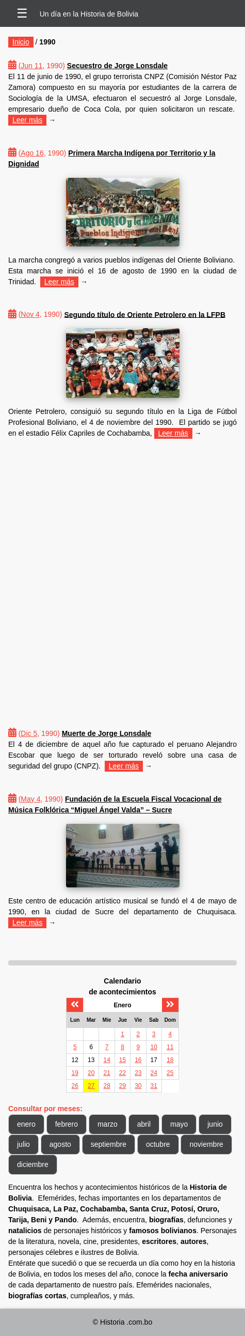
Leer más (27, 120)
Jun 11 (31, 66)
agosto (60, 1144)
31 (154, 1085)
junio (215, 1124)
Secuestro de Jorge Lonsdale (117, 66)
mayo (179, 1124)
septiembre (108, 1144)
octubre (158, 1144)
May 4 (30, 799)
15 (122, 1060)
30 (138, 1085)
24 (154, 1073)
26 (75, 1085)
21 (106, 1073)
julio (23, 1144)
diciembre (32, 1164)
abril (144, 1124)
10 (154, 1047)
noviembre (206, 1144)
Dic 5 (29, 733)
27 (91, 1085)
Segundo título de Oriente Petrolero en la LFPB (144, 314)
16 (138, 1060)
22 (122, 1073)
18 (170, 1060)
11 (170, 1047)
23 (138, 1073)
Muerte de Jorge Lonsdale (106, 733)
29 (122, 1085)
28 (106, 1085)
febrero (66, 1124)
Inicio (20, 42)
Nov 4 (30, 314)
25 (170, 1073)
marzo (107, 1124)
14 (106, 1060)
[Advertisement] (122, 572)
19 (75, 1073)
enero (26, 1124)
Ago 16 (32, 153)
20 (91, 1073)
